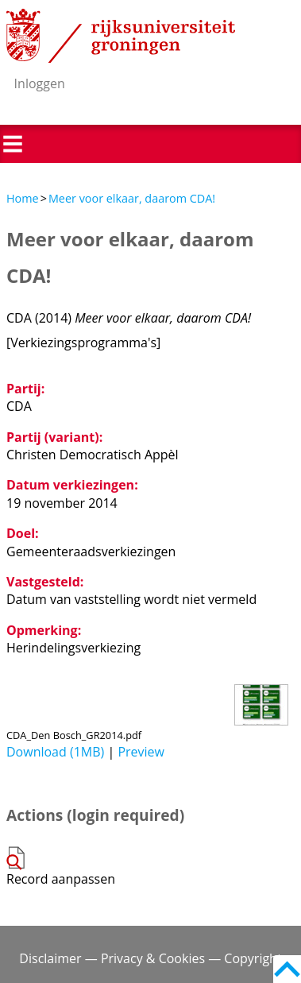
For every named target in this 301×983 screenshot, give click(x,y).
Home (22, 198)
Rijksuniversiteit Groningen (120, 36)
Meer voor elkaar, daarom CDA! (131, 198)
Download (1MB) (55, 751)
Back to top (287, 969)
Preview (141, 751)
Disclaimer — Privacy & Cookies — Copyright (150, 958)
